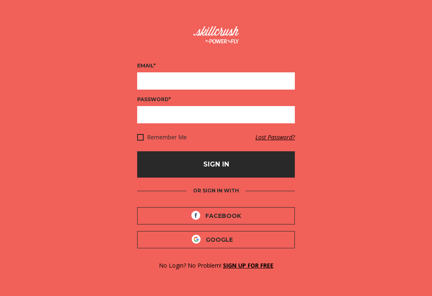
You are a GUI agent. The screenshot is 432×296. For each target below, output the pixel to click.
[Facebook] (216, 215)
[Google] (216, 239)
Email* (146, 65)
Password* (154, 99)
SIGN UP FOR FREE (248, 265)
